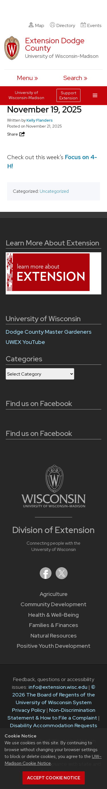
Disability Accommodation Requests (53, 725)
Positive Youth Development (53, 645)
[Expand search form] (75, 78)
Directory (62, 25)
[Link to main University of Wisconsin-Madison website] (53, 505)
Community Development (53, 604)
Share (16, 134)
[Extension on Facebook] (46, 577)
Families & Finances (53, 625)
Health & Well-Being (53, 614)
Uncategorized (54, 191)
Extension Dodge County (54, 44)
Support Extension (68, 95)
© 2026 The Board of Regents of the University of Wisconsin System (53, 695)
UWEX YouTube (25, 342)
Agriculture (54, 594)
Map (36, 25)
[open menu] (27, 78)
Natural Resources (54, 635)
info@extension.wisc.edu (58, 687)
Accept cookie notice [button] (53, 778)
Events (91, 25)
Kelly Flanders (40, 120)
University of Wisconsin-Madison (26, 95)
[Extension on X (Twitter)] (62, 577)
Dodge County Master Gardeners (49, 331)
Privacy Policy (28, 710)
